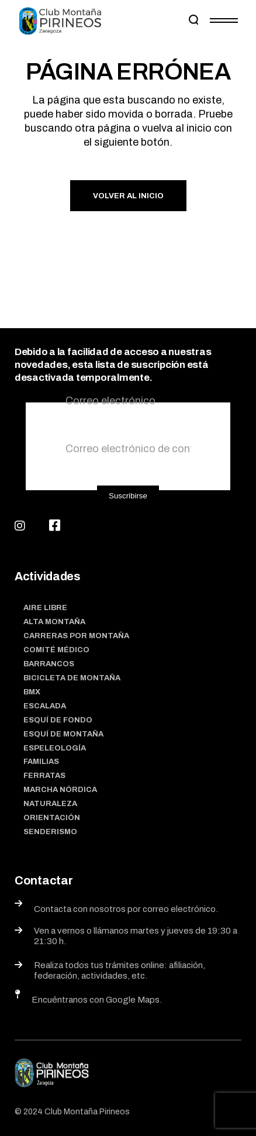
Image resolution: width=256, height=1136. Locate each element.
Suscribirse (128, 495)
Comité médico (56, 650)
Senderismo (50, 832)
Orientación (51, 818)
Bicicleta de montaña (71, 678)
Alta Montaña (54, 622)
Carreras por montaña (76, 636)
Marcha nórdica (60, 790)
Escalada (44, 706)
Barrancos (48, 664)
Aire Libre (45, 608)
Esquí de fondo (57, 720)
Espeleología (54, 748)
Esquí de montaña (63, 734)
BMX (31, 692)
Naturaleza (50, 804)
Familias (41, 762)
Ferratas (44, 776)
